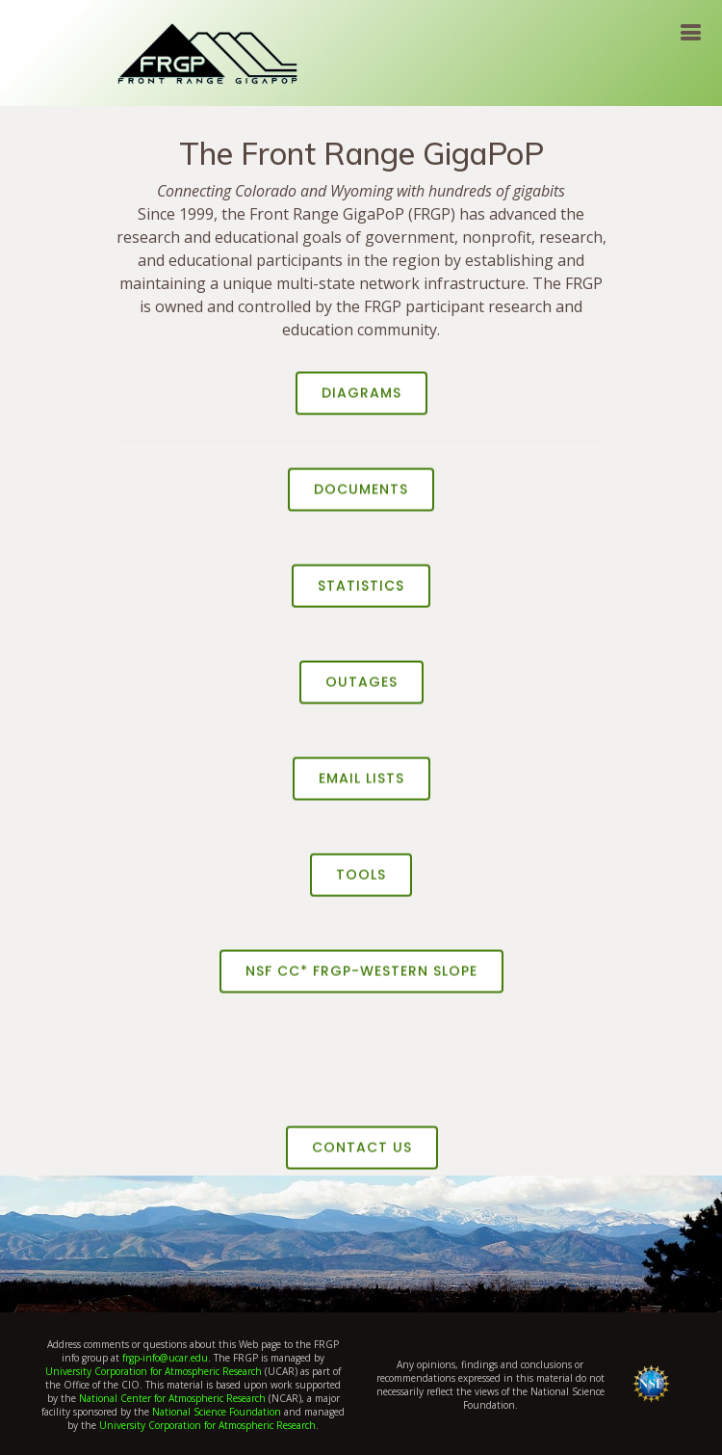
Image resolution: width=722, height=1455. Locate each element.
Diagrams (361, 399)
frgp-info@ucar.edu (165, 1357)
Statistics (361, 591)
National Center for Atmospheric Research (172, 1398)
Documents (361, 495)
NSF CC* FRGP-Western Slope (361, 977)
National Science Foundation (216, 1411)
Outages (361, 688)
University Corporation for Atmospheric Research (153, 1371)
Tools (361, 880)
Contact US (362, 1153)
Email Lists (361, 784)
